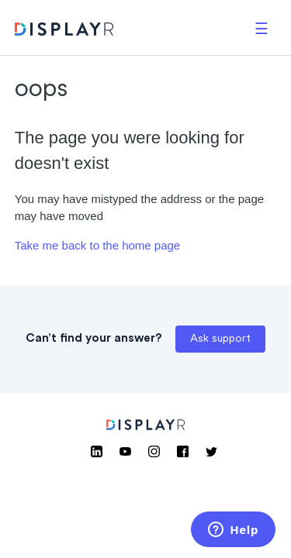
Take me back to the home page (97, 245)
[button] (261, 27)
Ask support (220, 339)
